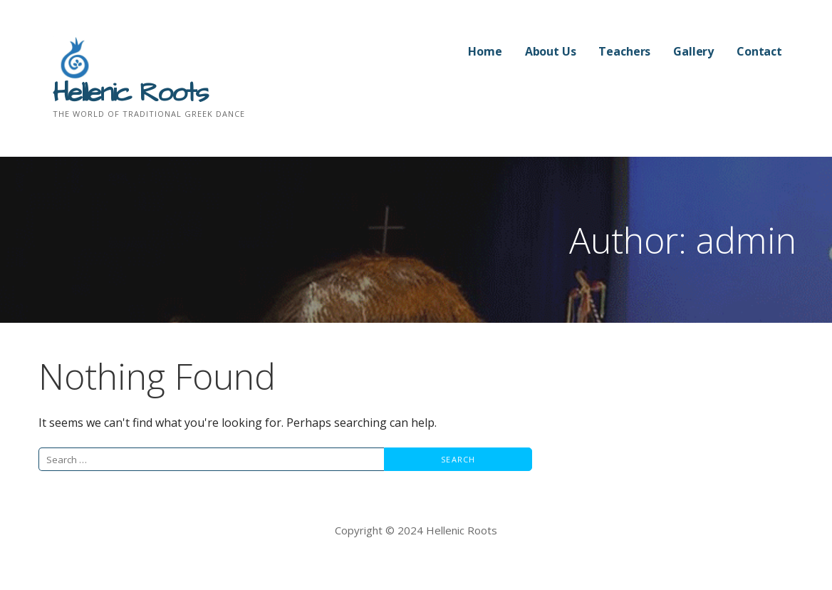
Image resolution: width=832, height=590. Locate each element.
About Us (550, 51)
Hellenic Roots (130, 93)
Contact (759, 51)
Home (484, 51)
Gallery (693, 51)
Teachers (624, 51)
